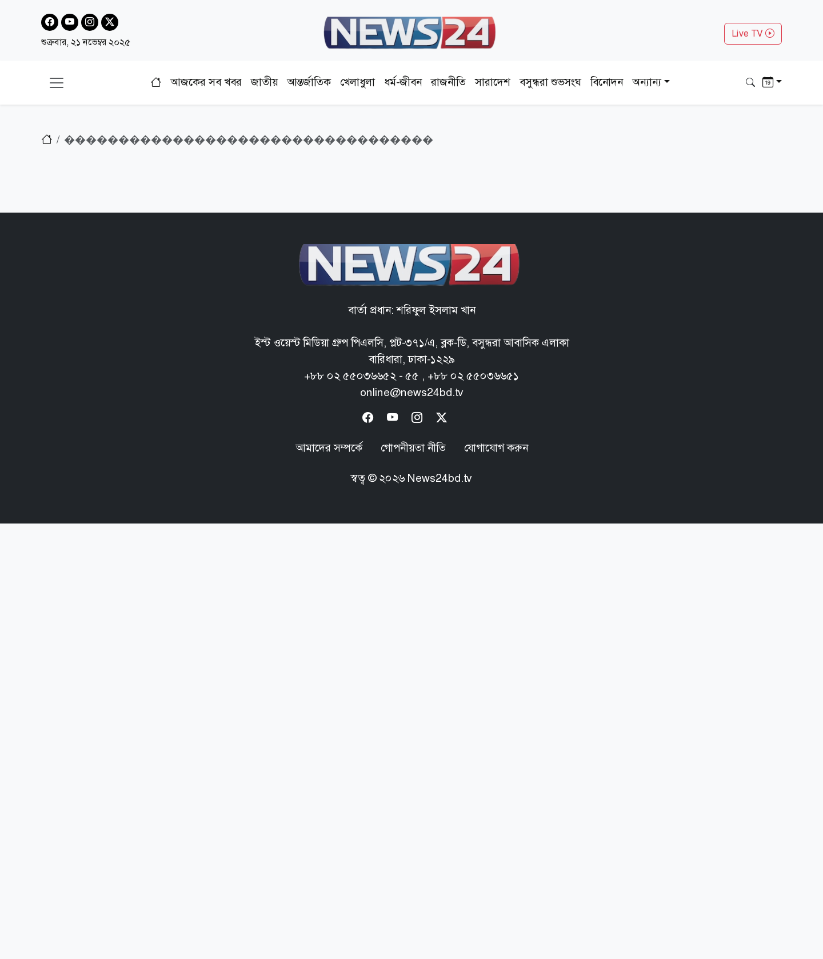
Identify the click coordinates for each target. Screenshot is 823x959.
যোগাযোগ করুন (496, 448)
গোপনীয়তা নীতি (413, 448)
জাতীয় (264, 82)
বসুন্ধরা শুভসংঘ (550, 82)
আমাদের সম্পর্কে (328, 448)
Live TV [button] (753, 33)
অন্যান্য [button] (646, 82)
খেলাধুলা (357, 82)
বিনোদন (606, 82)
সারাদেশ (492, 82)
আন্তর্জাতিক (309, 82)
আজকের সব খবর (206, 82)
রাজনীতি (448, 82)
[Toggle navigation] (56, 83)
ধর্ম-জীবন (403, 82)
